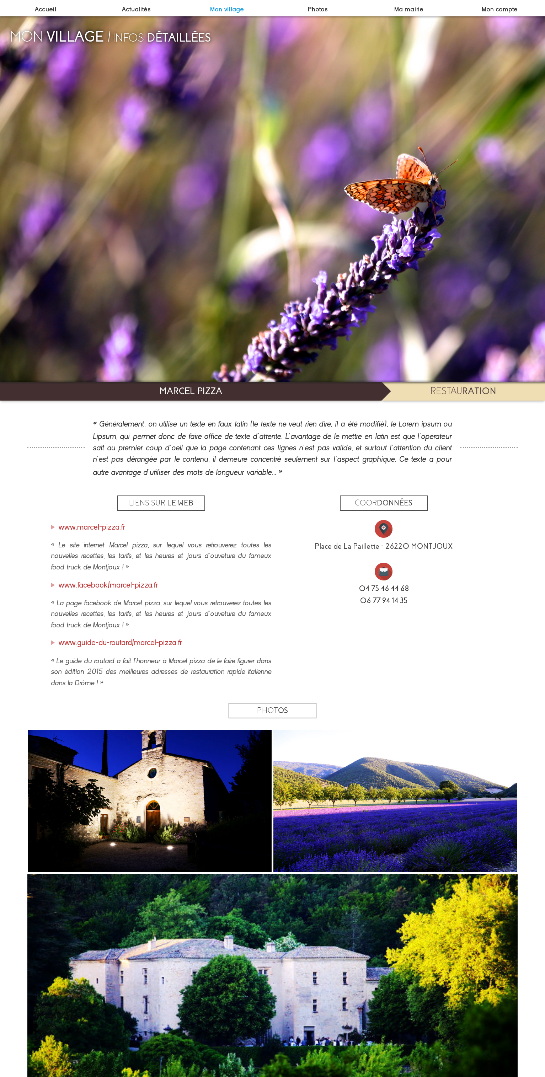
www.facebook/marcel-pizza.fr (108, 585)
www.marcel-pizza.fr (91, 527)
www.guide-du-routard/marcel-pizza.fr (120, 642)
